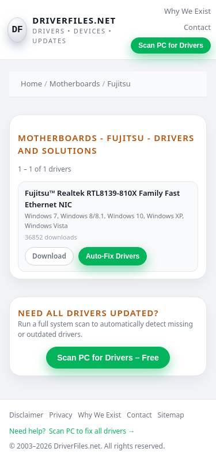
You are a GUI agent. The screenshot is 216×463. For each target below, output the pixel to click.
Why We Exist (187, 11)
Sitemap (171, 415)
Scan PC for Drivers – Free (108, 357)
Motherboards (75, 83)
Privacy (60, 415)
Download (49, 256)
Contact (197, 27)
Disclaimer (26, 415)
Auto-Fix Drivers (112, 256)
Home (31, 83)
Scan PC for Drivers (170, 45)
